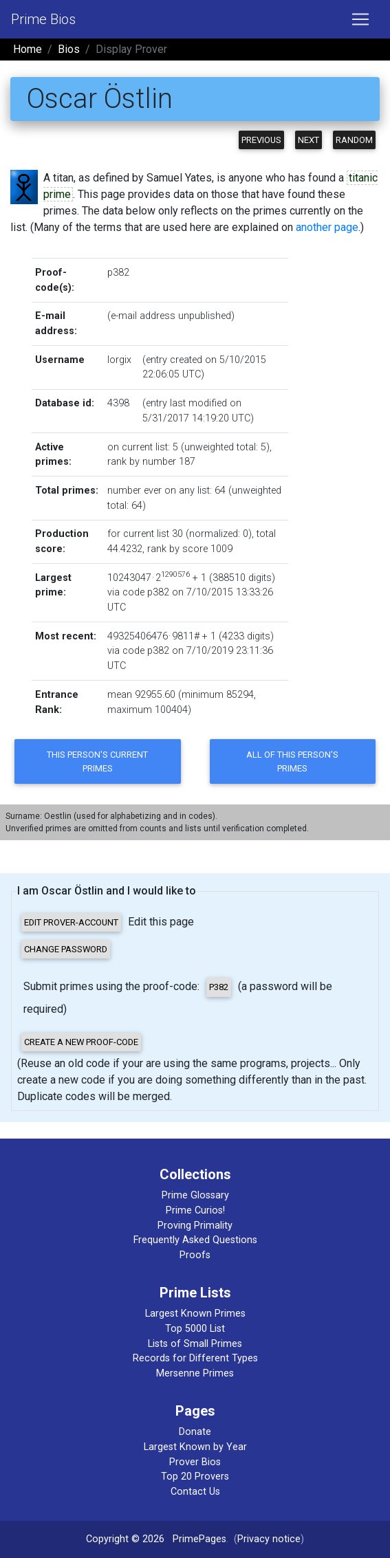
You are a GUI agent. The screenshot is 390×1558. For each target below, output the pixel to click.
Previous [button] (261, 140)
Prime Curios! (195, 1210)
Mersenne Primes (195, 1373)
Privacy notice (269, 1539)
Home (27, 49)
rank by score (177, 549)
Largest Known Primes (195, 1313)
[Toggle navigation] (360, 19)
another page (327, 227)
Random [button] (354, 140)
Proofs (195, 1255)
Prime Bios (43, 19)
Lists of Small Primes (195, 1344)
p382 (118, 272)
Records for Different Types (195, 1358)
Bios (69, 49)
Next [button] (308, 140)
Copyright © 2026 (125, 1539)
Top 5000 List (195, 1329)
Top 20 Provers (195, 1476)
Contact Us (195, 1491)
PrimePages (199, 1539)
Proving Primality (195, 1225)
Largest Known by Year (195, 1447)
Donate (195, 1432)
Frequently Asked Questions (195, 1240)
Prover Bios (195, 1462)
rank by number (141, 462)
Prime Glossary (195, 1195)
